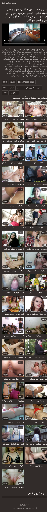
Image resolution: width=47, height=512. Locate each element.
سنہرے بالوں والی (32, 88)
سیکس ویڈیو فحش (8, 3)
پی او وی (12, 93)
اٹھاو (18, 88)
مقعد (4, 93)
